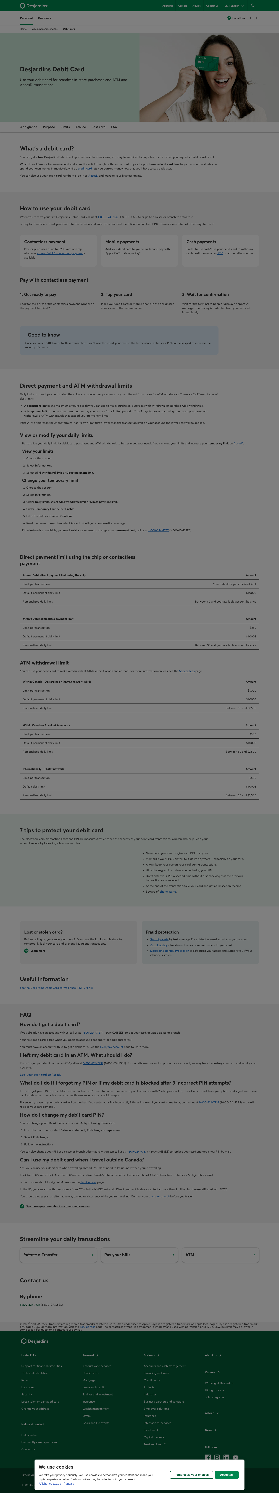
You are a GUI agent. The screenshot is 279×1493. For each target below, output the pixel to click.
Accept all (227, 1474)
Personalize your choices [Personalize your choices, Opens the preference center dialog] (192, 1474)
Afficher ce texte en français (56, 1483)
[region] (139, 1475)
